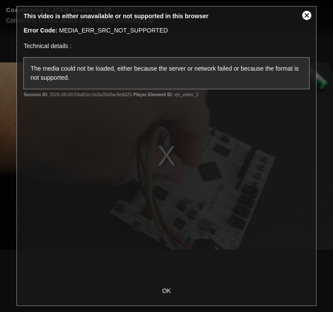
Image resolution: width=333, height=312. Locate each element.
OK (166, 290)
